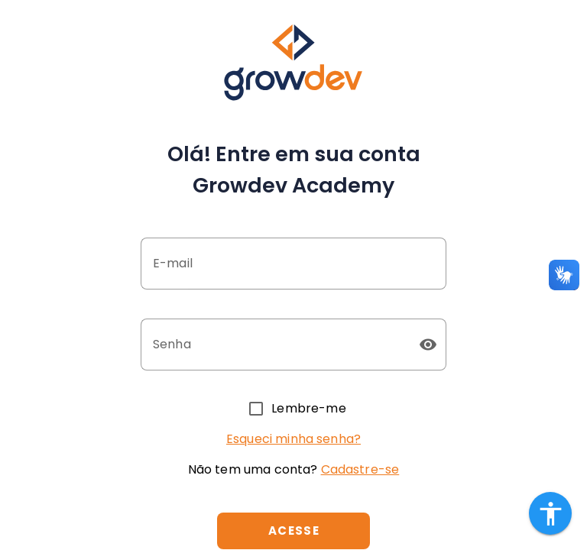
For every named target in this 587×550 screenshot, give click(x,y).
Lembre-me (308, 408)
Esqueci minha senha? (293, 439)
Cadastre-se (360, 469)
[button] (428, 344)
